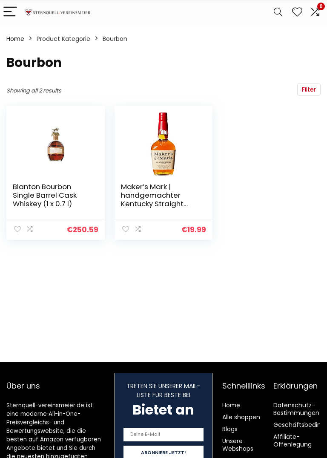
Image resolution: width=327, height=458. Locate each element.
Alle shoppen (241, 417)
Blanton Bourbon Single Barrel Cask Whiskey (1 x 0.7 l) (45, 195)
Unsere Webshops (237, 445)
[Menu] (10, 12)
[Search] (278, 12)
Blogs (230, 429)
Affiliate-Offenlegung (292, 440)
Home (15, 39)
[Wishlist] (297, 12)
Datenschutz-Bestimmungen (296, 409)
